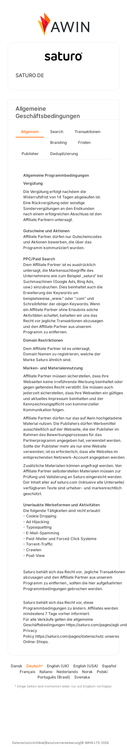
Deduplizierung (64, 153)
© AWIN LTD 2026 (95, 743)
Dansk (16, 666)
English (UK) (58, 666)
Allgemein (30, 131)
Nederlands (67, 671)
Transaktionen (87, 131)
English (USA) (85, 666)
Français (27, 671)
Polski (102, 671)
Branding (58, 142)
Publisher (30, 153)
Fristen (84, 142)
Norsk (87, 671)
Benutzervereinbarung (62, 743)
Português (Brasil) (53, 677)
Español (109, 666)
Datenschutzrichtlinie (28, 743)
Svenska (82, 677)
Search (56, 131)
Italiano (45, 671)
